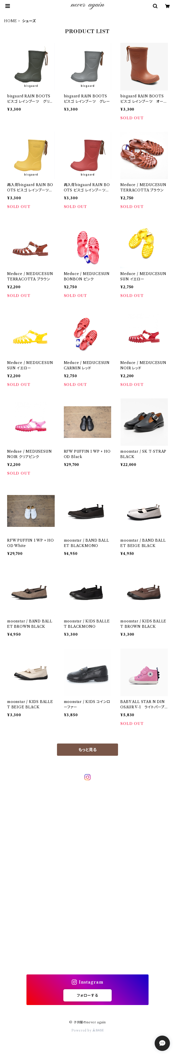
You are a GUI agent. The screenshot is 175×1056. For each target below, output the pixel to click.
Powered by (87, 1030)
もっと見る (87, 749)
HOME (10, 21)
